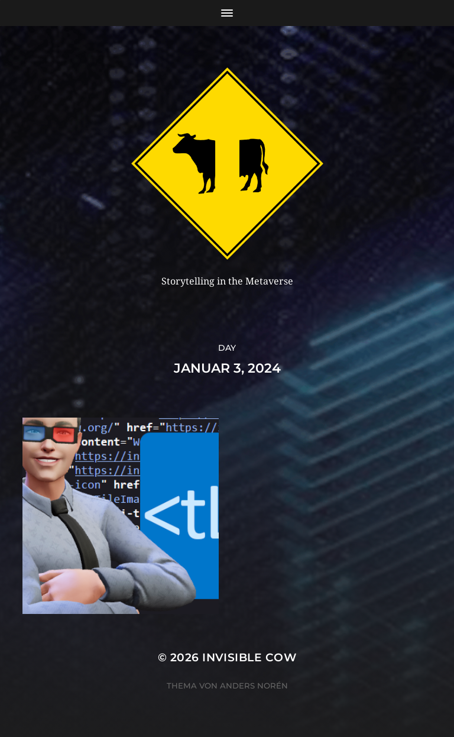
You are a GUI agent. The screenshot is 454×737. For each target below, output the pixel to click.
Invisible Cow (249, 657)
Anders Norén (254, 685)
